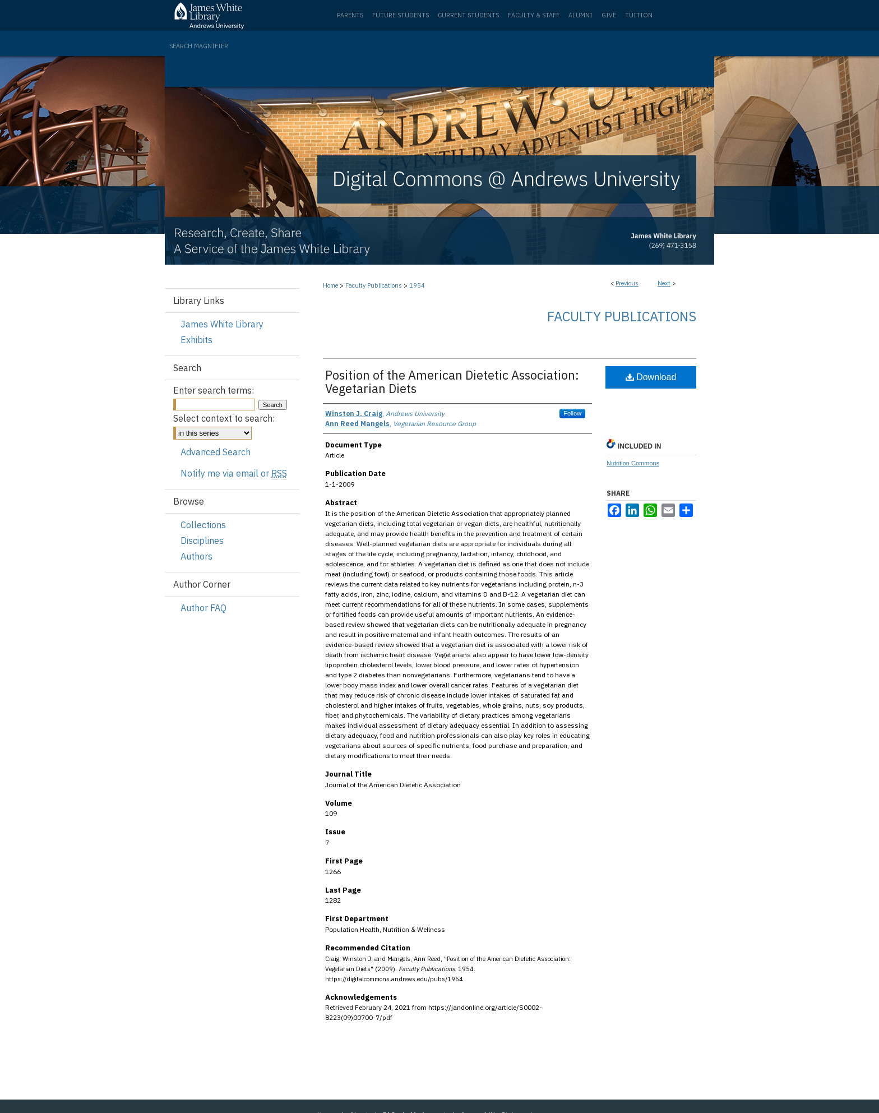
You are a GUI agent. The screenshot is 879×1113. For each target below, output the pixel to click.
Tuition (639, 15)
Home (330, 285)
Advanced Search (216, 452)
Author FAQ (203, 607)
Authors (196, 556)
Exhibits (196, 339)
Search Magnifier (198, 46)
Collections (203, 524)
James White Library (222, 324)
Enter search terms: (213, 390)
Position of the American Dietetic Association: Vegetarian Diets (452, 381)
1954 (417, 285)
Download (651, 377)
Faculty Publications (373, 285)
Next (664, 283)
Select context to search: (224, 418)
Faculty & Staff (533, 15)
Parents (350, 15)
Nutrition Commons (633, 463)
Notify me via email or (234, 473)
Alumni (580, 15)
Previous (627, 283)
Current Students (468, 15)
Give (609, 15)
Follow (572, 413)
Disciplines (202, 540)
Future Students (400, 15)
